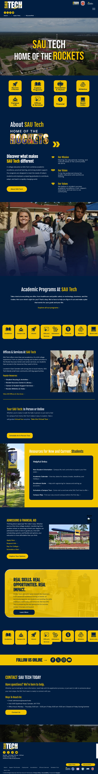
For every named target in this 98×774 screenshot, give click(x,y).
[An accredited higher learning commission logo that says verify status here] (77, 769)
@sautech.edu (26, 701)
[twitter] (8, 12)
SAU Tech (34, 124)
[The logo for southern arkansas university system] (82, 769)
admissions (17, 701)
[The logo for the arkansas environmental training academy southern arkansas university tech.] (68, 769)
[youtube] (13, 12)
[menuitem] (5, 767)
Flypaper (58, 772)
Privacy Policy (37, 772)
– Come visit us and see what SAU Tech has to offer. (70, 490)
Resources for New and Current (50, 451)
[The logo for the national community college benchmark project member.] (87, 769)
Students (77, 451)
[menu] (93, 8)
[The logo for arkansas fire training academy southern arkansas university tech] (92, 769)
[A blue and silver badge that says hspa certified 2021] (72, 769)
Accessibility (45, 772)
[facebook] (5, 12)
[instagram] (10, 12)
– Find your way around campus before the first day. (61, 495)
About (16, 124)
